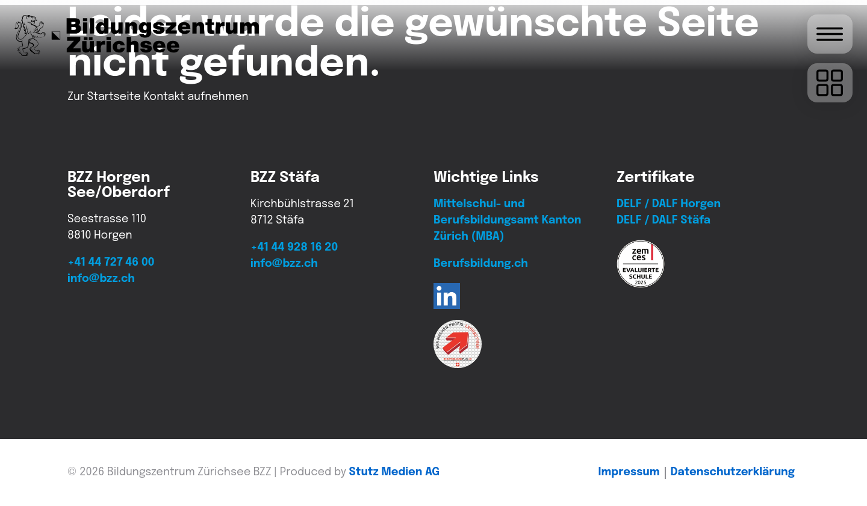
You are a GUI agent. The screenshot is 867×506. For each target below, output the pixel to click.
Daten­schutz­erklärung (733, 472)
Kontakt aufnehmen (195, 97)
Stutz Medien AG (394, 472)
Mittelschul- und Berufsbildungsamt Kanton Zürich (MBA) (507, 220)
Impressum (629, 472)
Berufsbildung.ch (481, 263)
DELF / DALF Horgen (669, 204)
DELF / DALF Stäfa (663, 220)
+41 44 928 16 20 (294, 247)
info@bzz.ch (101, 278)
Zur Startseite (104, 97)
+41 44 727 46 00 (110, 262)
